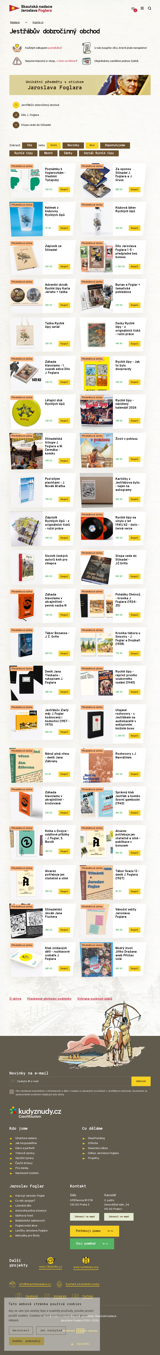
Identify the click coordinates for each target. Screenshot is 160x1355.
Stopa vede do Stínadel (32, 125)
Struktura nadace (26, 1138)
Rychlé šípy (23, 153)
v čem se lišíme (66, 61)
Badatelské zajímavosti (30, 1221)
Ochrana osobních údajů (94, 999)
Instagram (60, 1296)
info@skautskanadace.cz (35, 1284)
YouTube (87, 1296)
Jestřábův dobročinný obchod (36, 105)
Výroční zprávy (24, 1158)
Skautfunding (96, 1138)
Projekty (93, 1158)
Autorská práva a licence (30, 1211)
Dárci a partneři (25, 1148)
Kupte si (37, 22)
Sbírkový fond (24, 1216)
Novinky (73, 145)
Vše (29, 145)
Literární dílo (23, 1206)
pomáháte (54, 48)
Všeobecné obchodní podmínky (49, 999)
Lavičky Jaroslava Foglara (31, 1230)
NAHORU (80, 1344)
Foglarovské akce (26, 1226)
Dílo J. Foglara (26, 115)
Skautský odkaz (98, 1148)
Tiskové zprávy (25, 1153)
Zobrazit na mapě (85, 1216)
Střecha (93, 1143)
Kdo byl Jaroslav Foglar (30, 1196)
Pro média (21, 1168)
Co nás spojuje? (25, 1201)
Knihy (54, 145)
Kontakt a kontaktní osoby (82, 1284)
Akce (92, 145)
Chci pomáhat (92, 1244)
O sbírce (15, 999)
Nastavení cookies (27, 1173)
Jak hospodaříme (26, 1143)
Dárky (68, 153)
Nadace (15, 22)
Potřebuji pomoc (95, 1231)
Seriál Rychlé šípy (99, 153)
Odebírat (141, 1081)
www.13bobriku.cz (50, 1267)
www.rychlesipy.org (85, 1267)
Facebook (31, 1296)
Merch (48, 153)
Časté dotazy (23, 1163)
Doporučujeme (115, 145)
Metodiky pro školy (27, 1235)
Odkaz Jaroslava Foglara (103, 1153)
